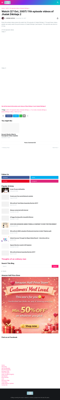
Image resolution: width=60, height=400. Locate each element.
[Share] (57, 18)
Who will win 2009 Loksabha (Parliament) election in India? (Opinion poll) (30, 231)
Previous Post (5, 147)
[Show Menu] (2, 2)
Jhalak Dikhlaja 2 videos (8, 111)
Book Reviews (5, 377)
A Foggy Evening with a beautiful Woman (21, 217)
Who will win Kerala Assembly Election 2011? (22, 252)
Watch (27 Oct (18, 111)
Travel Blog (4, 382)
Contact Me (4, 385)
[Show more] (27, 115)
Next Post (55, 147)
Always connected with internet (19, 210)
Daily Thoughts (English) (8, 374)
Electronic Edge (5, 380)
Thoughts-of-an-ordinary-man (14, 259)
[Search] (58, 2)
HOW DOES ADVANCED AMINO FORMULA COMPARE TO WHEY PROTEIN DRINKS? (33, 224)
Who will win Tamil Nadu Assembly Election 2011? (24, 203)
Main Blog (4, 366)
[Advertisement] (13, 161)
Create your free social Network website (21, 196)
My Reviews (5, 376)
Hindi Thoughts (5, 372)
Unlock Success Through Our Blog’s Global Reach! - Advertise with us (29, 238)
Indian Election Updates (8, 383)
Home (3, 8)
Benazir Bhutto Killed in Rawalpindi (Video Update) (10, 135)
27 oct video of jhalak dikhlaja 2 (38, 110)
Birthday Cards (5, 371)
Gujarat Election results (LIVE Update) (20, 245)
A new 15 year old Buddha (17, 189)
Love (3, 379)
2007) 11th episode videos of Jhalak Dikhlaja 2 (17, 8)
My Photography (6, 368)
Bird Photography (6, 369)
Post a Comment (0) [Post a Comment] (30, 142)
